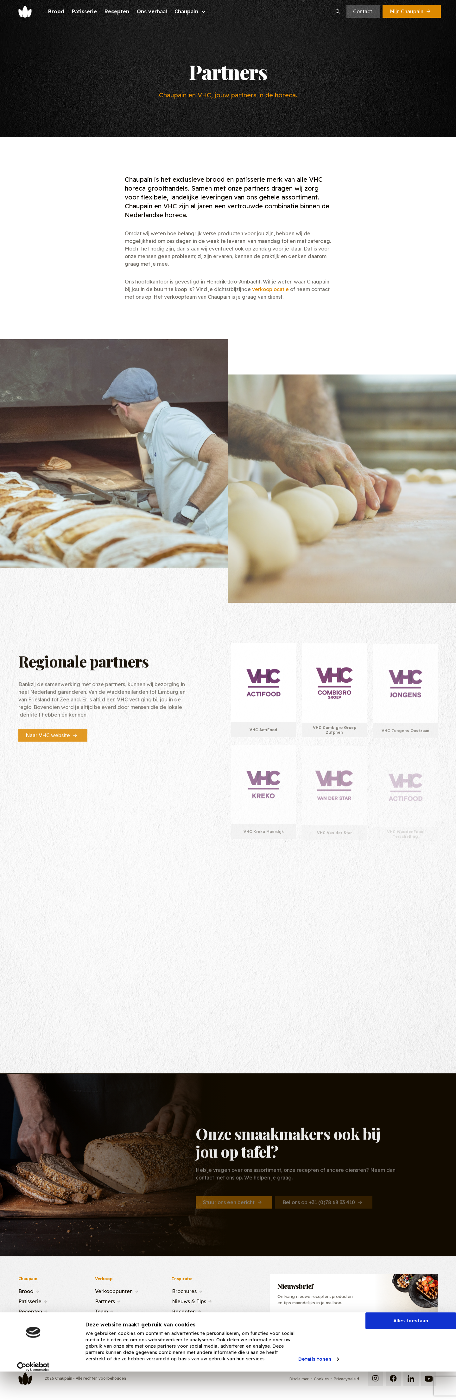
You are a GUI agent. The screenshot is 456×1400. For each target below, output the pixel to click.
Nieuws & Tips (189, 1300)
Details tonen (314, 1382)
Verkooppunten (114, 1290)
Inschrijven (402, 1326)
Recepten (30, 1310)
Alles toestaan (410, 1344)
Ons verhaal (32, 1321)
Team (101, 1310)
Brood (26, 1290)
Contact (362, 11)
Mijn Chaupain (411, 11)
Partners (105, 1300)
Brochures (184, 1290)
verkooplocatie (270, 289)
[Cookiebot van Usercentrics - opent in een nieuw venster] (33, 1390)
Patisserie (29, 1300)
